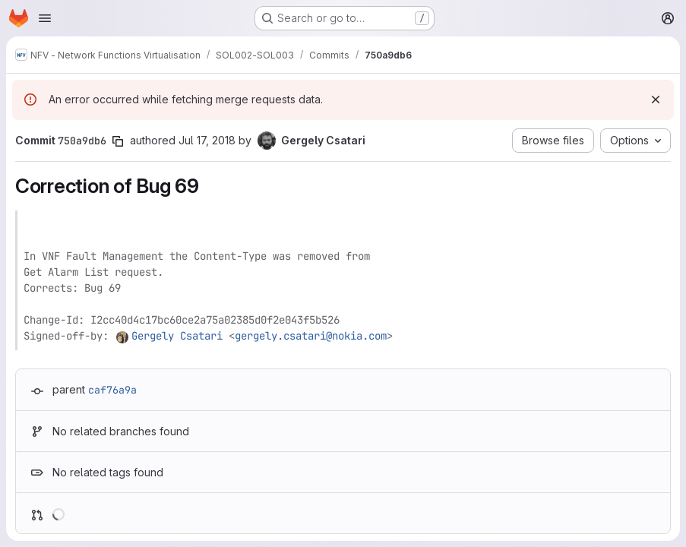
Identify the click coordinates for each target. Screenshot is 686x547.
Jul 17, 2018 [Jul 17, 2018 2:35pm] (207, 140)
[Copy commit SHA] (118, 141)
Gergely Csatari (177, 336)
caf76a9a (112, 390)
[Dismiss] (655, 99)
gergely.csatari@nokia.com (311, 336)
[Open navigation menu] (45, 18)
